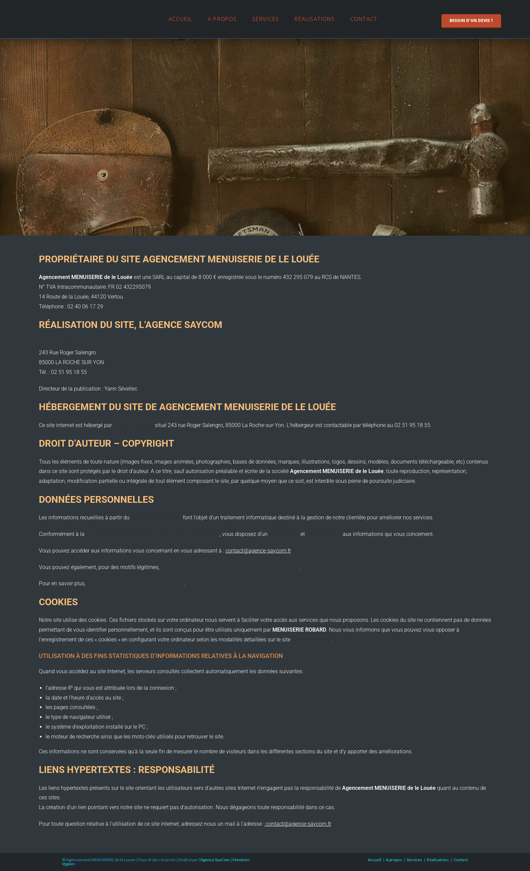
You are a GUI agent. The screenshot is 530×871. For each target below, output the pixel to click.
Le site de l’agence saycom (70, 342)
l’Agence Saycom (133, 425)
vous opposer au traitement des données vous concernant (229, 567)
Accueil (180, 19)
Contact (363, 19)
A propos (222, 19)
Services (265, 19)
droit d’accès (284, 534)
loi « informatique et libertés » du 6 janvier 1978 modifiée (153, 534)
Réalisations (314, 19)
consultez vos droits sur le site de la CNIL (135, 583)
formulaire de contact (157, 517)
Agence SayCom (215, 859)
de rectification (323, 534)
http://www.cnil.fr (312, 639)
